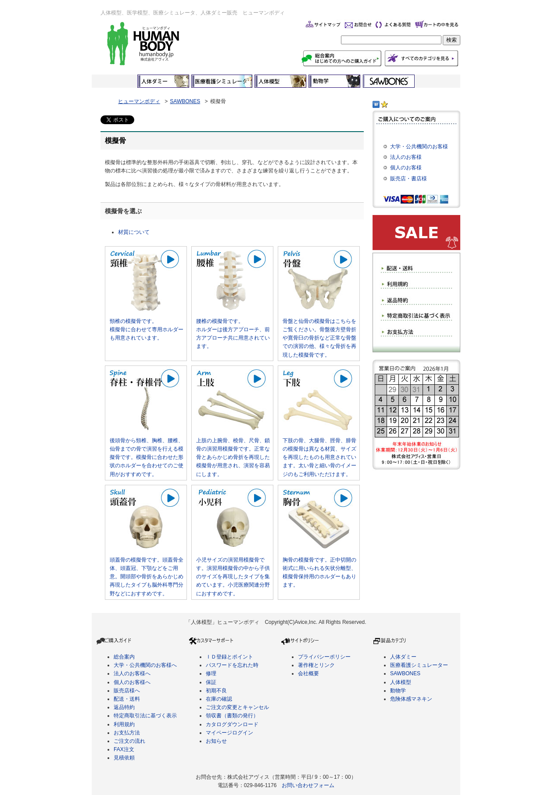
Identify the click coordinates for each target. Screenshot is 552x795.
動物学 (398, 691)
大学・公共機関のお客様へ (145, 665)
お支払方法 (127, 733)
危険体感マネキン (411, 699)
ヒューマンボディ (139, 101)
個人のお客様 (406, 168)
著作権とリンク (316, 665)
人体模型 (400, 682)
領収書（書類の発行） (232, 716)
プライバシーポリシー (324, 657)
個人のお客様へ (132, 682)
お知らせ (216, 741)
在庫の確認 (219, 699)
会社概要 (308, 673)
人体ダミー (403, 657)
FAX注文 (124, 749)
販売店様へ (127, 691)
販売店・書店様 (408, 178)
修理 (211, 673)
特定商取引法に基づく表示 (145, 716)
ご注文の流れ (129, 741)
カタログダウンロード (232, 724)
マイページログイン (229, 733)
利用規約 (124, 724)
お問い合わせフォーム (308, 785)
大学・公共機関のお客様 (419, 146)
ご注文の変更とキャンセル (237, 707)
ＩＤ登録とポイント (229, 657)
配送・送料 (127, 699)
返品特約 (124, 707)
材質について (134, 232)
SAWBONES (185, 101)
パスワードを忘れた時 (232, 665)
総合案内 (124, 657)
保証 (211, 682)
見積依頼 (124, 758)
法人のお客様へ (132, 673)
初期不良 (216, 691)
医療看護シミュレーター (419, 665)
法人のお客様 (406, 157)
